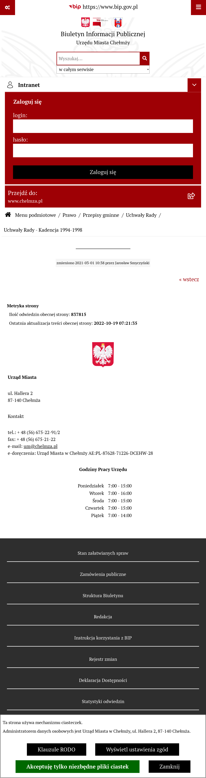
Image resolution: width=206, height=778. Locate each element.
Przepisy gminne (101, 215)
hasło (19, 139)
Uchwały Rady (141, 215)
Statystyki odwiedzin (103, 701)
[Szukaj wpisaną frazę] (145, 58)
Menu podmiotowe (35, 215)
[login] (103, 126)
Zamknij (169, 766)
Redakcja (103, 617)
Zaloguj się (103, 172)
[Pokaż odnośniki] (7, 7)
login (19, 115)
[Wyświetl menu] (198, 7)
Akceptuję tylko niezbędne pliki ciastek (77, 766)
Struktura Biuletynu (103, 596)
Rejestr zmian (103, 659)
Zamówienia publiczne (103, 574)
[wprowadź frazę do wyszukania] (98, 58)
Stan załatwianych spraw (103, 553)
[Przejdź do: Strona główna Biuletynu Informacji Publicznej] (8, 215)
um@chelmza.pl (41, 446)
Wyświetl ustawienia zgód (137, 749)
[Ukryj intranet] (194, 85)
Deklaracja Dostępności (103, 680)
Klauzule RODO (56, 749)
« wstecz (189, 279)
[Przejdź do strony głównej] (103, 32)
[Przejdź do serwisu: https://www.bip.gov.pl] (103, 7)
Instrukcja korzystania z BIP (103, 638)
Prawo (69, 215)
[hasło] (103, 150)
